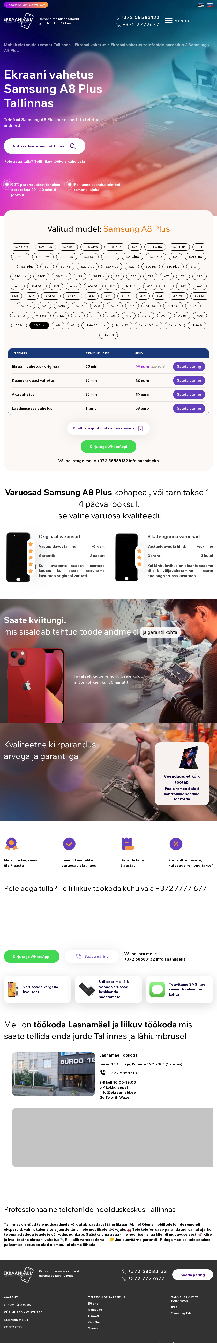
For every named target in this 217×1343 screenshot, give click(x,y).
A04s (146, 315)
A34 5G (50, 296)
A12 (77, 315)
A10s (111, 315)
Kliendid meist (16, 1312)
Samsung (95, 1302)
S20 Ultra (87, 266)
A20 (97, 306)
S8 (117, 276)
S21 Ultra (195, 257)
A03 (200, 315)
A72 (166, 276)
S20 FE (151, 266)
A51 (150, 286)
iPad (174, 1299)
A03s (182, 315)
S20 (132, 266)
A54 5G (36, 286)
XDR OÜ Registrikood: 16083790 (187, 1337)
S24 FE (20, 257)
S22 (175, 257)
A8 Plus (39, 325)
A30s (125, 296)
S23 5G (89, 257)
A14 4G (172, 306)
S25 (135, 247)
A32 (91, 296)
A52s (73, 286)
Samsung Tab (181, 1305)
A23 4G (199, 296)
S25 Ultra (91, 247)
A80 (133, 276)
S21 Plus (27, 266)
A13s (193, 306)
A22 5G (26, 306)
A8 (58, 325)
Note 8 (108, 335)
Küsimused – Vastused (23, 1305)
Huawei (93, 1308)
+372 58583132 (140, 17)
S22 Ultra (132, 257)
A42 (183, 286)
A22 (44, 306)
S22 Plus (156, 257)
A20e (114, 306)
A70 (200, 276)
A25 (143, 296)
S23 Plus (66, 257)
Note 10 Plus (148, 325)
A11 (93, 315)
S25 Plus (115, 247)
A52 (112, 286)
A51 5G (131, 286)
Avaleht (11, 1289)
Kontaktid (13, 1320)
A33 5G (72, 296)
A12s (60, 315)
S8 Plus (98, 276)
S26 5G (68, 247)
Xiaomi (93, 1321)
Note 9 (197, 325)
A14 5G (151, 306)
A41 (200, 286)
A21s (61, 306)
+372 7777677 (141, 24)
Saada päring (189, 366)
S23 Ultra (42, 257)
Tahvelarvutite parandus (185, 1291)
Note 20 (122, 325)
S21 (47, 266)
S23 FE (110, 257)
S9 (80, 276)
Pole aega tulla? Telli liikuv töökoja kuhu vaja (44, 161)
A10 (128, 315)
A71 (183, 276)
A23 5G (178, 296)
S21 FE (65, 266)
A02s (19, 325)
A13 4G (19, 315)
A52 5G (93, 286)
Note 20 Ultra (95, 325)
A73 (150, 276)
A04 (164, 315)
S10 (193, 266)
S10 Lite (20, 276)
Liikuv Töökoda (17, 1297)
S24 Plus (179, 247)
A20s (79, 306)
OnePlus (94, 1314)
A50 (166, 286)
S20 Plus (111, 266)
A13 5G (41, 315)
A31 (108, 296)
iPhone (93, 1296)
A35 (31, 296)
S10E (41, 276)
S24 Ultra (155, 247)
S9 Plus (61, 276)
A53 (56, 286)
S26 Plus (45, 247)
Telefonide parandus (106, 1289)
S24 (199, 247)
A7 (73, 325)
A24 (159, 296)
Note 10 (175, 325)
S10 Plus (173, 266)
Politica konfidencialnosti (23, 1337)
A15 (132, 306)
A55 (17, 286)
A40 (15, 296)
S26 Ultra (21, 247)
